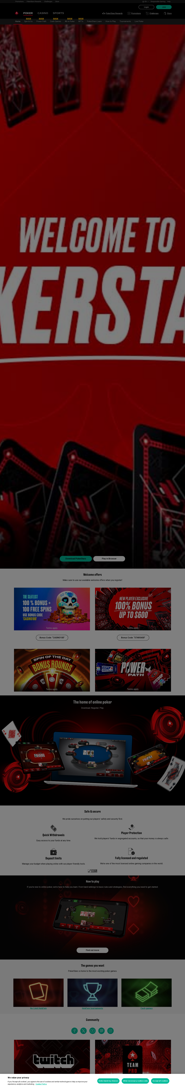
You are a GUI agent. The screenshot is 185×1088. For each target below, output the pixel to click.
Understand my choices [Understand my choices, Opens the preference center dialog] (108, 1081)
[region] (92, 1081)
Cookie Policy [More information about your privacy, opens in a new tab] (41, 1084)
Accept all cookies (160, 1081)
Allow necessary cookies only (135, 1081)
